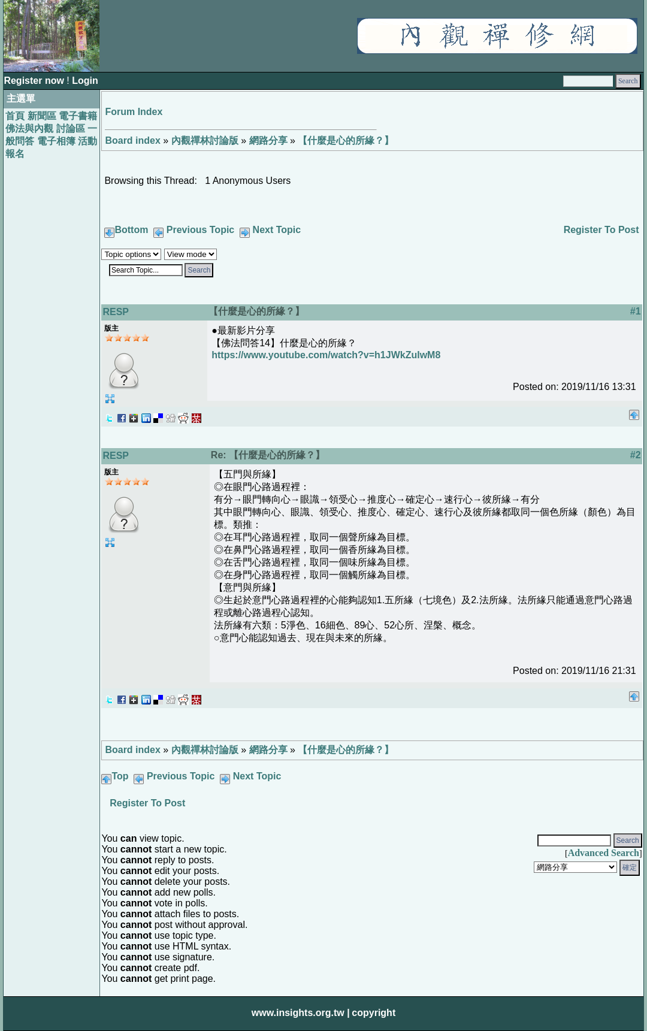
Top (119, 776)
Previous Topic (201, 230)
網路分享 (268, 140)
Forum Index (133, 112)
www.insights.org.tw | (301, 1013)
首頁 (15, 116)
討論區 (70, 128)
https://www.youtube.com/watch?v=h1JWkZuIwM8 (325, 355)
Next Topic (277, 230)
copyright (373, 1013)
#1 (635, 311)
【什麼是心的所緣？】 (346, 140)
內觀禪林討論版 (204, 140)
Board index (132, 140)
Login (85, 80)
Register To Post (601, 230)
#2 (635, 455)
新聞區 (42, 116)
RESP (115, 312)
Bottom (131, 230)
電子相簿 (56, 141)
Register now (35, 80)
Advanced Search (603, 853)
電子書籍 (78, 116)
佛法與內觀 (29, 128)
